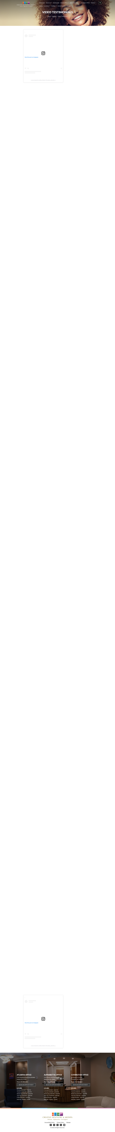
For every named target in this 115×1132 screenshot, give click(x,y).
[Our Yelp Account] (60, 1125)
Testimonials (56, 2)
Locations (47, 6)
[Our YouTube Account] (64, 1125)
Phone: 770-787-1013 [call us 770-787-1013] (76, 1081)
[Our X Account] (57, 1125)
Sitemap (68, 1122)
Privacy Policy (60, 1122)
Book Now (42, 2)
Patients (93, 2)
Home (49, 16)
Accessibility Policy (49, 1122)
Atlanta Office (64, 2)
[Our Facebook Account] (50, 1125)
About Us (49, 2)
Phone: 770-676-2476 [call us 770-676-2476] (49, 1081)
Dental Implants (62, 6)
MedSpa (54, 6)
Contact (69, 6)
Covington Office (85, 2)
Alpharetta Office (75, 2)
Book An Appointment (26, 1084)
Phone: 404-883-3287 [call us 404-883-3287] (22, 1081)
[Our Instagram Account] (54, 1125)
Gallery (41, 6)
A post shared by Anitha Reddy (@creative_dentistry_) (43, 80)
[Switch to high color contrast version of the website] (100, 2)
